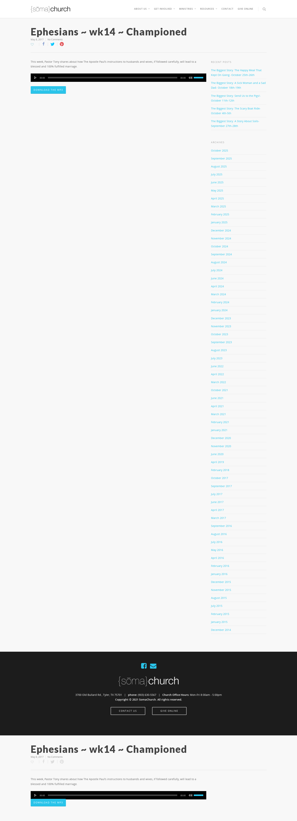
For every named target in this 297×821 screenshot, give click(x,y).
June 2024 (217, 278)
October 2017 (219, 478)
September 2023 (221, 342)
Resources (209, 9)
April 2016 (217, 558)
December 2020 (221, 438)
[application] (118, 77)
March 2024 (218, 294)
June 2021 (217, 398)
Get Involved (164, 9)
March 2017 (218, 518)
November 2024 (221, 238)
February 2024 (220, 302)
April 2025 (217, 198)
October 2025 (219, 150)
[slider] (112, 77)
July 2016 (216, 542)
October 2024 (219, 246)
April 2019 (217, 462)
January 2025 (219, 222)
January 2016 (219, 574)
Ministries (187, 9)
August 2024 (219, 262)
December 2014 (221, 630)
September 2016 (221, 526)
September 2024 (221, 254)
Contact (227, 8)
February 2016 (220, 566)
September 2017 (221, 486)
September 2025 (221, 158)
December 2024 (221, 230)
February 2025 (220, 214)
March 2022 (218, 382)
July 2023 (216, 358)
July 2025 (216, 174)
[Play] (35, 78)
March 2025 (218, 206)
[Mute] (190, 78)
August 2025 (219, 166)
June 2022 (217, 366)
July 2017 (216, 494)
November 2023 (221, 326)
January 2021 (219, 430)
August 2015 (219, 598)
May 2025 (217, 190)
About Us (142, 9)
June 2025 (217, 182)
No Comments (55, 39)
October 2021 (219, 390)
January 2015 (219, 622)
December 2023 (221, 318)
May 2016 (217, 550)
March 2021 (218, 414)
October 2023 (219, 334)
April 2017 (217, 510)
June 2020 (217, 454)
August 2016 (219, 534)
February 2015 (220, 614)
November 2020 (221, 446)
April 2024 (217, 286)
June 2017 (217, 502)
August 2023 (219, 350)
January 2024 (219, 310)
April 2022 (217, 374)
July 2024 (216, 270)
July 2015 (216, 606)
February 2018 (220, 470)
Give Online (245, 8)
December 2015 (221, 582)
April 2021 (217, 406)
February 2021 (220, 422)
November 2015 (221, 590)
